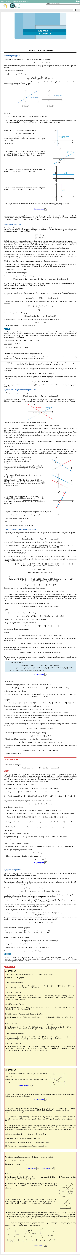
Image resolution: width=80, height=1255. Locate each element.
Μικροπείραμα (32, 1168)
